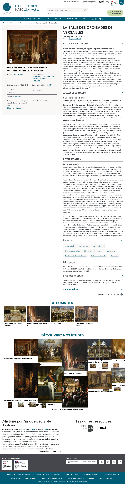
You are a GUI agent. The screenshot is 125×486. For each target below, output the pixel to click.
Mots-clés (43, 19)
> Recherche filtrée (52, 14)
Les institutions (15, 480)
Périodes (56, 19)
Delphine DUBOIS (75, 39)
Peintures (18, 97)
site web (37, 81)
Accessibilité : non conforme (78, 483)
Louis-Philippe (97, 246)
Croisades (114, 256)
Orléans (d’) (69, 246)
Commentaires (70, 289)
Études (9, 476)
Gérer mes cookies (43, 483)
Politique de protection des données (52, 480)
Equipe (76, 476)
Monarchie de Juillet (72, 251)
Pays (47, 476)
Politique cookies (59, 483)
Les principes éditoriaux (91, 476)
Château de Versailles (98, 256)
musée (99, 251)
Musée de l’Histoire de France (75, 256)
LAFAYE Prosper (18, 74)
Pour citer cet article (73, 275)
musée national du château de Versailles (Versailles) (43, 77)
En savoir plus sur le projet (49, 453)
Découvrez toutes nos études (21, 23)
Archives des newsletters (76, 480)
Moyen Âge (88, 251)
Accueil (5, 23)
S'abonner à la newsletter (113, 12)
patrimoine (111, 251)
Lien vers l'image (15, 108)
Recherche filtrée (72, 19)
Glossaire (57, 476)
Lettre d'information (71, 1)
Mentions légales (30, 480)
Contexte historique (75, 43)
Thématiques (28, 19)
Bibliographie (70, 262)
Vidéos (86, 19)
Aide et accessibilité (109, 476)
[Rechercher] (65, 10)
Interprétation (72, 159)
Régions (38, 476)
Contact (91, 480)
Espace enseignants (89, 1)
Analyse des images (74, 92)
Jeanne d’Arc (83, 246)
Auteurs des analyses (23, 476)
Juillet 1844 (50, 85)
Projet (67, 476)
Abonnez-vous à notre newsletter (82, 464)
